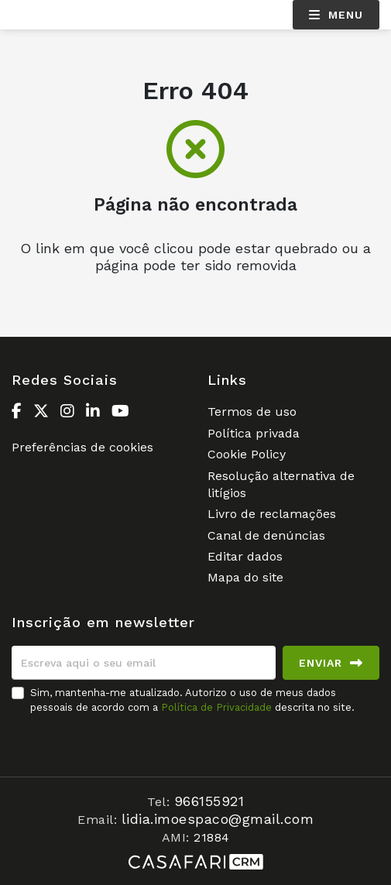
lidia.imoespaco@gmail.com (218, 819)
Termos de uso (252, 411)
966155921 (209, 801)
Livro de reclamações (272, 513)
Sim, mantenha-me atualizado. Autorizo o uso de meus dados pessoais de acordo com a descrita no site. (192, 699)
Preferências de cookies (82, 447)
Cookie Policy (247, 454)
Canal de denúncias (266, 535)
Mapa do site (245, 577)
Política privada (254, 433)
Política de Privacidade (218, 707)
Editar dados (245, 556)
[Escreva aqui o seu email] (144, 663)
